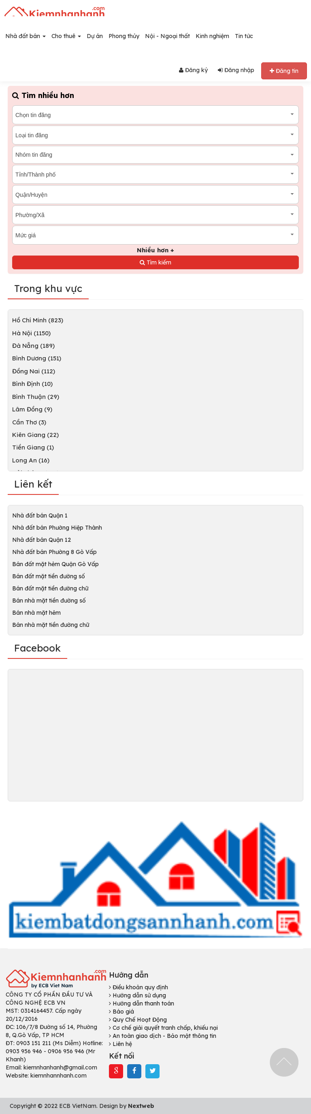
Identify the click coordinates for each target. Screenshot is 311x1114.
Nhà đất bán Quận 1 (40, 515)
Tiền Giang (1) (33, 447)
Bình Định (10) (32, 384)
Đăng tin (284, 71)
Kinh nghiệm (212, 36)
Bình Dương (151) (36, 358)
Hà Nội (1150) (31, 333)
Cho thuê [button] (66, 36)
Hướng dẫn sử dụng (137, 995)
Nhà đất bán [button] (25, 36)
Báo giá (121, 1011)
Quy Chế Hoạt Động (138, 1019)
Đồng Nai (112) (33, 371)
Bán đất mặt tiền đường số (48, 576)
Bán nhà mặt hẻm (36, 612)
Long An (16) (30, 460)
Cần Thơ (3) (29, 422)
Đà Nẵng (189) (33, 345)
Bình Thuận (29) (35, 396)
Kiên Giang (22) (35, 435)
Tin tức (244, 36)
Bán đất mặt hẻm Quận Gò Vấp (55, 564)
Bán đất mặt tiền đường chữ (50, 588)
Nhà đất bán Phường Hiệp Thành (57, 527)
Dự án (95, 36)
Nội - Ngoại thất (167, 36)
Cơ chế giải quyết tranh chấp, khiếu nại (163, 1027)
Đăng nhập (236, 70)
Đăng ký (193, 70)
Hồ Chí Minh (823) (37, 320)
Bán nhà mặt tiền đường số (49, 600)
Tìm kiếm (155, 262)
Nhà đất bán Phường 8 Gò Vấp (54, 552)
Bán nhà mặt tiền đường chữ (50, 624)
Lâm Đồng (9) (32, 409)
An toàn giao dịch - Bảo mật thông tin (162, 1035)
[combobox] (155, 114)
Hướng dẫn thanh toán (141, 1003)
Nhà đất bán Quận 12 (41, 539)
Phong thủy (124, 36)
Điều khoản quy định (138, 987)
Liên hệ (120, 1044)
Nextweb (141, 1106)
